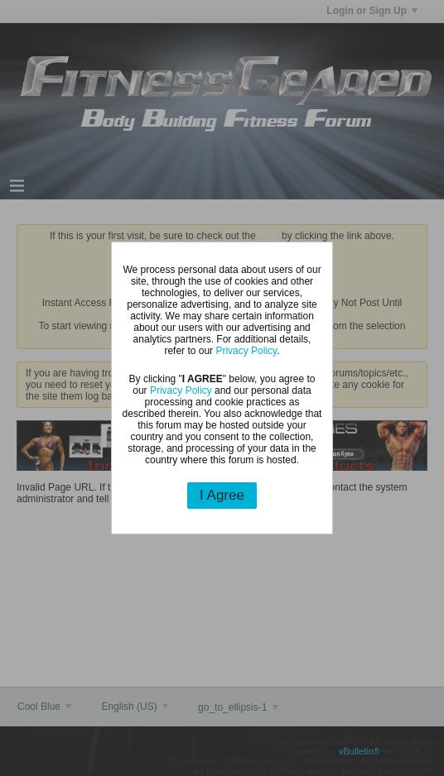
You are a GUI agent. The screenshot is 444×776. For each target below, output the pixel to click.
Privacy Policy (246, 351)
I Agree (222, 495)
